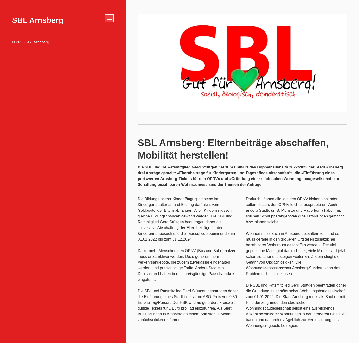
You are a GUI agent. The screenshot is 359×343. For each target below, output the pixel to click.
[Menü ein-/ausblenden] (109, 18)
